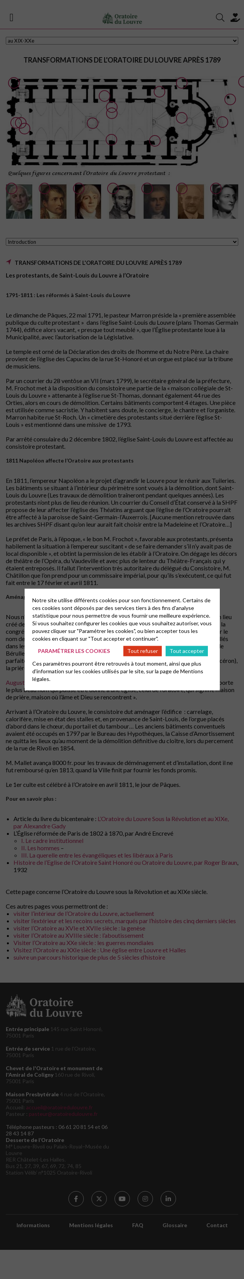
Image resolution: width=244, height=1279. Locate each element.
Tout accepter (186, 651)
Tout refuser (142, 651)
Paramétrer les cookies (74, 651)
